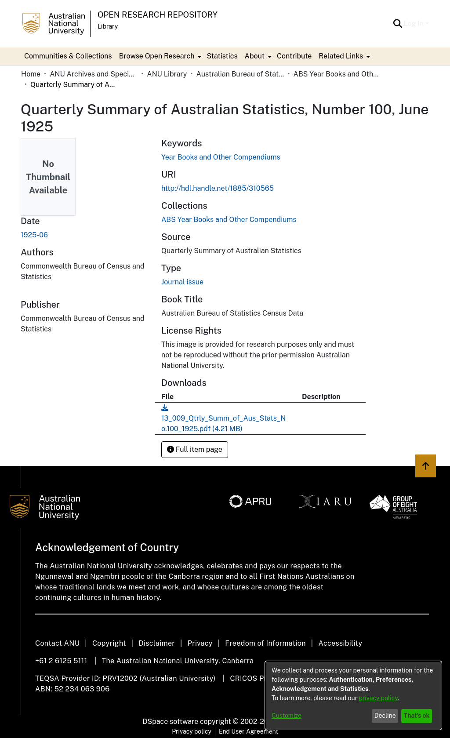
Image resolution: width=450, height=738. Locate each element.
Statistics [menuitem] (222, 56)
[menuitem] (159, 56)
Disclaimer (156, 643)
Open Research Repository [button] (158, 14)
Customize (286, 715)
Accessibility (340, 643)
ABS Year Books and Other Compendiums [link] (337, 74)
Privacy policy (191, 731)
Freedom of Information (265, 643)
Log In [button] (414, 23)
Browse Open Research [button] (157, 56)
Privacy (200, 643)
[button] (397, 23)
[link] (228, 219)
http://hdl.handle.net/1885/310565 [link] (217, 188)
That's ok (417, 715)
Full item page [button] (194, 449)
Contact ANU (57, 643)
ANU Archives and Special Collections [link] (94, 74)
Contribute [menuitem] (294, 56)
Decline (385, 715)
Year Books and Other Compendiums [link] (220, 157)
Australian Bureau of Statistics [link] (240, 74)
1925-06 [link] (34, 235)
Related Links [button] (341, 56)
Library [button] (108, 26)
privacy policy (378, 698)
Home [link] (30, 74)
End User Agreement (248, 731)
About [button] (255, 56)
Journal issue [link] (182, 282)
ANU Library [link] (167, 74)
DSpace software (171, 721)
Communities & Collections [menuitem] (68, 56)
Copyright (109, 643)
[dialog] (353, 695)
